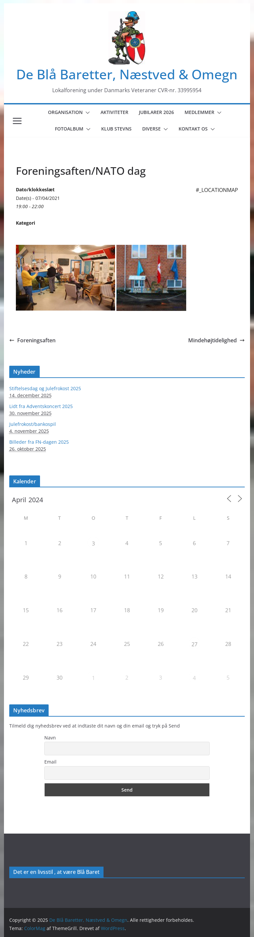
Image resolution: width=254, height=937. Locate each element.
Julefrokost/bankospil (32, 424)
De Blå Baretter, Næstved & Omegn (126, 74)
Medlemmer (199, 112)
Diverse (151, 129)
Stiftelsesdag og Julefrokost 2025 (45, 388)
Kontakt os (193, 129)
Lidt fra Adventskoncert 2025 (41, 406)
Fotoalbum (69, 129)
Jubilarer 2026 (156, 112)
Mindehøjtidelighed (216, 340)
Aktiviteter (114, 112)
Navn (50, 737)
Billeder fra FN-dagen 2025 (39, 442)
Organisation (65, 112)
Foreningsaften (32, 340)
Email (50, 762)
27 (194, 644)
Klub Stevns (116, 129)
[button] (86, 113)
